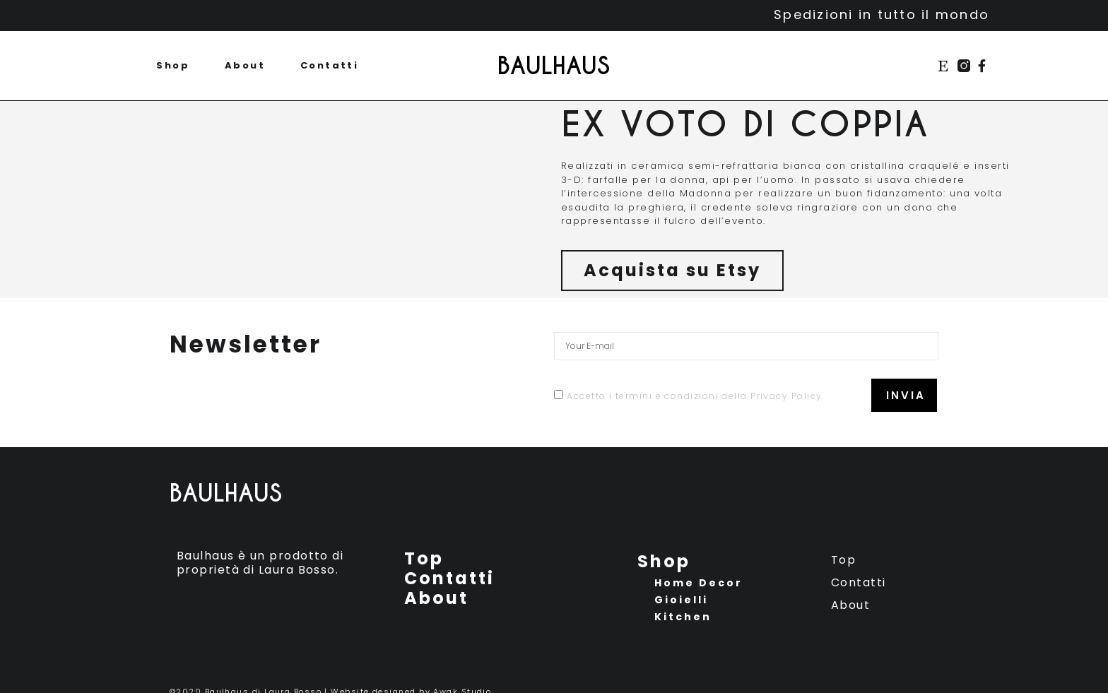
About (245, 65)
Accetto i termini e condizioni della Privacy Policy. (695, 396)
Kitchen (683, 617)
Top (424, 559)
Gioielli (681, 600)
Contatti (329, 65)
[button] (672, 270)
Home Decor (698, 583)
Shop (172, 65)
